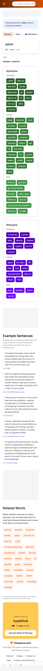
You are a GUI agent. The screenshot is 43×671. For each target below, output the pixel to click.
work (10, 172)
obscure (27, 274)
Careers (19, 656)
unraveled (8, 581)
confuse (24, 234)
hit (9, 149)
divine (24, 131)
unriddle (22, 211)
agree (10, 262)
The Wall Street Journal (15, 392)
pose (10, 290)
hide (9, 268)
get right (22, 182)
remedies (8, 576)
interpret (11, 154)
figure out (12, 98)
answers (18, 530)
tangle (10, 280)
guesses (7, 564)
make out (12, 199)
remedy (30, 570)
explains (7, 558)
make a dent (24, 194)
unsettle (11, 252)
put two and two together (19, 205)
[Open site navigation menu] (4, 4)
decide (22, 86)
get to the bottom (15, 188)
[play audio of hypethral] (13, 625)
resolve (19, 576)
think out (11, 211)
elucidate (12, 137)
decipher (11, 126)
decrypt (32, 553)
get (30, 143)
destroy (19, 240)
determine (12, 92)
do (21, 92)
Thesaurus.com (9, 3)
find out (11, 182)
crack (30, 120)
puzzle (29, 154)
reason (10, 160)
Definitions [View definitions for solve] (32, 34)
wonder (11, 296)
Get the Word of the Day (20, 633)
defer (10, 240)
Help (9, 660)
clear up (20, 81)
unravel (11, 166)
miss (9, 246)
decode (22, 126)
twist (19, 280)
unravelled (31, 581)
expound (11, 143)
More (18, 34)
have (28, 98)
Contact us (30, 656)
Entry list (9, 656)
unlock (29, 160)
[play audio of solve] (6, 49)
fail (29, 262)
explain (29, 92)
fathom (22, 143)
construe (20, 120)
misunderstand (14, 274)
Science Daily (12, 463)
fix (21, 98)
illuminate (18, 149)
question (19, 290)
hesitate (30, 240)
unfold (20, 160)
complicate (12, 234)
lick (20, 154)
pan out (22, 199)
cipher (17, 535)
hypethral (20, 621)
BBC (9, 368)
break (10, 120)
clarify (10, 81)
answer (7, 535)
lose (17, 268)
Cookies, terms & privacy (24, 660)
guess (17, 564)
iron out (11, 104)
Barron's (10, 416)
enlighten (23, 137)
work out (11, 109)
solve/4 (18, 25)
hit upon (11, 194)
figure (27, 558)
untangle (22, 166)
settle (20, 104)
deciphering (9, 553)
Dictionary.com (39, 3)
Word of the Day (21, 617)
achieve (7, 530)
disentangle (13, 131)
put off (29, 246)
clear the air (29, 535)
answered (30, 530)
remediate (18, 570)
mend (24, 268)
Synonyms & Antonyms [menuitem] (9, 34)
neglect (18, 246)
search (30, 290)
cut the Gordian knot (13, 547)
